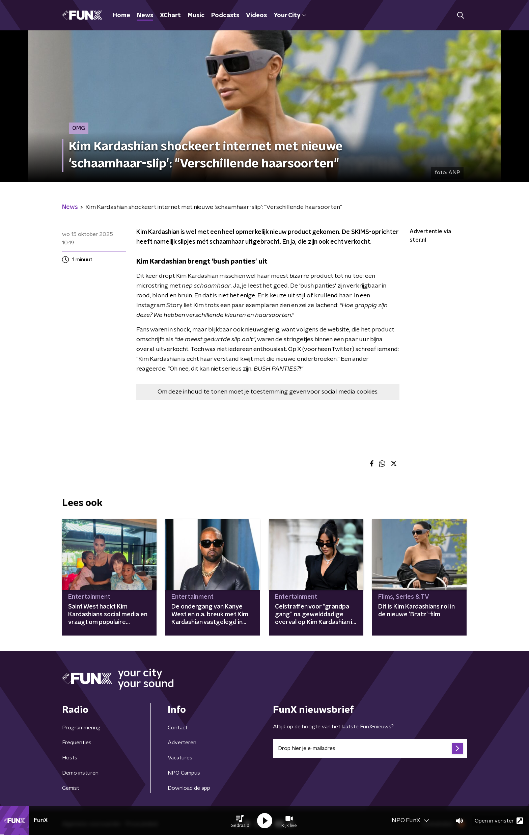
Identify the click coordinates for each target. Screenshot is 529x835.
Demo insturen (80, 773)
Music (196, 15)
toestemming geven (278, 392)
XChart (170, 15)
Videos (256, 15)
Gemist (70, 788)
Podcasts (225, 15)
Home (121, 15)
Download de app (189, 788)
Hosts (69, 757)
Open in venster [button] (499, 820)
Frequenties (76, 742)
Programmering (81, 727)
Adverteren (182, 742)
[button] (240, 821)
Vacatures (180, 757)
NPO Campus (184, 773)
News (145, 15)
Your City (290, 15)
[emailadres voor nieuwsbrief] (370, 748)
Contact (178, 727)
